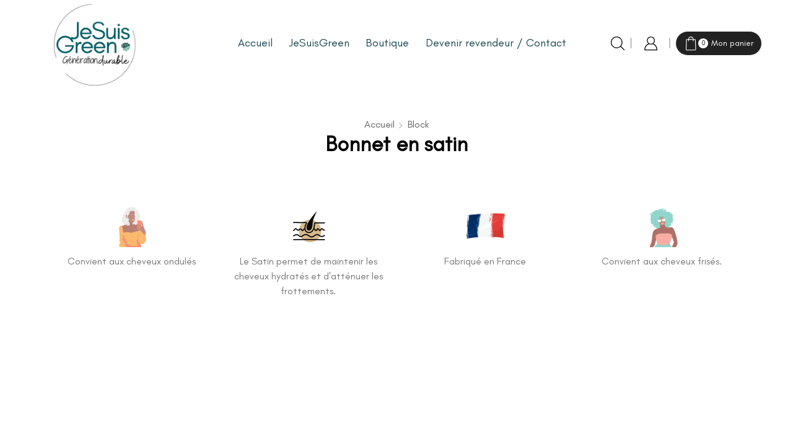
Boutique (387, 43)
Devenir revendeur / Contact (496, 43)
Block (418, 124)
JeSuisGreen (319, 43)
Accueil (255, 43)
